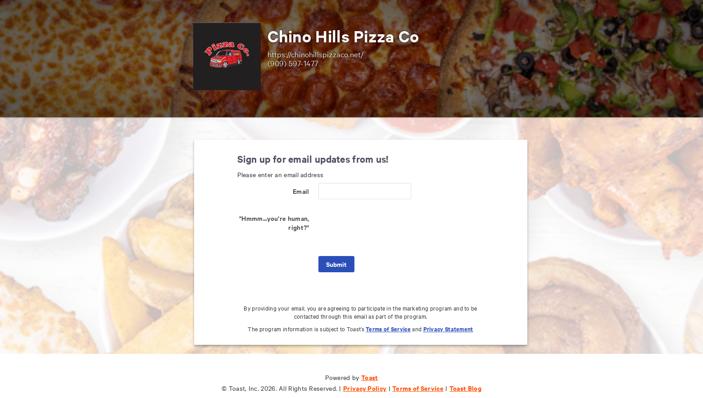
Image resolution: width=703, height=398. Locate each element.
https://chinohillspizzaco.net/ (316, 54)
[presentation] (386, 227)
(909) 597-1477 (293, 63)
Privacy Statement (448, 329)
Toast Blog (465, 388)
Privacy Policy (364, 388)
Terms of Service (388, 329)
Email (301, 191)
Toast (369, 377)
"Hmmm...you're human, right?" (274, 222)
